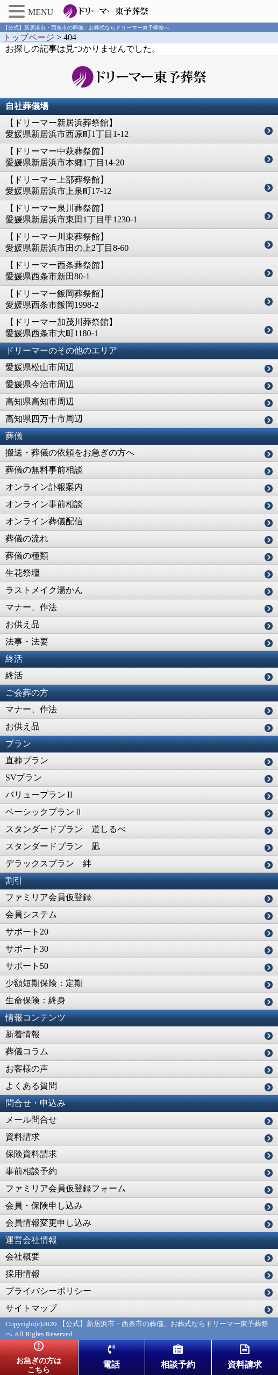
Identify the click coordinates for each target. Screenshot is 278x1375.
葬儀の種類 (26, 555)
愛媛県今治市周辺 (39, 384)
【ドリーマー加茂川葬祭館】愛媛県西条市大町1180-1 (61, 327)
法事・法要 (26, 641)
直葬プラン (26, 760)
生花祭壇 (22, 572)
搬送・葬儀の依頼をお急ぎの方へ (69, 452)
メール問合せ (31, 1119)
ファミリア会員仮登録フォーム (65, 1188)
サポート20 (26, 931)
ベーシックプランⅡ (44, 811)
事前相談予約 (31, 1171)
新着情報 (22, 1034)
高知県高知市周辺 (39, 401)
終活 (14, 675)
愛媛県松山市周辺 (39, 367)
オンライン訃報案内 (44, 486)
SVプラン (23, 777)
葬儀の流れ (26, 538)
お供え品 (22, 624)
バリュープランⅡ (39, 794)
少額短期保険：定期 (44, 983)
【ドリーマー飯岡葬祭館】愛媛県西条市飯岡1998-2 (57, 299)
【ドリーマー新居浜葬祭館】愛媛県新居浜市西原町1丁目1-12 (67, 128)
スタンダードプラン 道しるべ (65, 829)
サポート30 (26, 948)
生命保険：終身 (35, 1000)
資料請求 (22, 1136)
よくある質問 (31, 1085)
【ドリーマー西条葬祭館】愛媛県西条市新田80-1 (57, 270)
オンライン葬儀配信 (44, 521)
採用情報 (22, 1273)
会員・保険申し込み (44, 1205)
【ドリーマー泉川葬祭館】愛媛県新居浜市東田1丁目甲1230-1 (71, 214)
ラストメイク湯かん (44, 590)
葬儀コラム (26, 1051)
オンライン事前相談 (44, 504)
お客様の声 (26, 1068)
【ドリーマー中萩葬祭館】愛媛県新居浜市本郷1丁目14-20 (64, 157)
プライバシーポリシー (48, 1291)
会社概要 (22, 1256)
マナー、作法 (31, 607)
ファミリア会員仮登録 (48, 897)
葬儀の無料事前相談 (44, 469)
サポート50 (26, 966)
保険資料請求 (31, 1154)
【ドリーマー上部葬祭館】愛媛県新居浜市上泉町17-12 (58, 185)
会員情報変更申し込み (48, 1222)
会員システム (31, 914)
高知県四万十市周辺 (44, 418)
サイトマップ (31, 1308)
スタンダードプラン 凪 (52, 846)
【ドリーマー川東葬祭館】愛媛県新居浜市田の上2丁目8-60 (67, 242)
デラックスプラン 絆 (48, 863)
